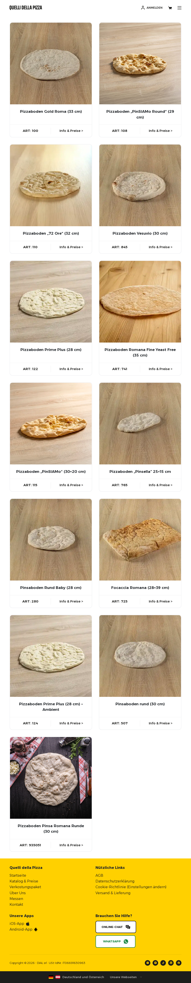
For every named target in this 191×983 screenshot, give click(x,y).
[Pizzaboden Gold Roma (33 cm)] (51, 63)
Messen (16, 899)
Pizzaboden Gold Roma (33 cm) (51, 111)
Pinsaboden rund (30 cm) (140, 704)
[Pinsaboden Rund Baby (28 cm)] (51, 540)
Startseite (18, 875)
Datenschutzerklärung (115, 881)
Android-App (21, 929)
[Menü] (179, 8)
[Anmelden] (152, 8)
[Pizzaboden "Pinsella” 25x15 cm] (140, 423)
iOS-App (17, 924)
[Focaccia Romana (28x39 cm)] (140, 540)
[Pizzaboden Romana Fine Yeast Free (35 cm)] (140, 302)
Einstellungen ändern (146, 887)
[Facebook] (178, 963)
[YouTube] (155, 963)
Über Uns (18, 893)
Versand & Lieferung (113, 893)
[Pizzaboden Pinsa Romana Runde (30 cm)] (51, 778)
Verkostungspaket (25, 887)
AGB (99, 875)
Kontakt (16, 904)
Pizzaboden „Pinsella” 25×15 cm (140, 471)
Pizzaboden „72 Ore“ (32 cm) (51, 233)
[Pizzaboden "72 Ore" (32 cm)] (51, 185)
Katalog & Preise (24, 881)
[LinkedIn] (171, 963)
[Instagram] (147, 963)
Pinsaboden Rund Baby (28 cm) (51, 587)
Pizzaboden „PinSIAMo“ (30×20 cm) (51, 471)
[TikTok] (163, 963)
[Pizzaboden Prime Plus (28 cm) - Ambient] (51, 656)
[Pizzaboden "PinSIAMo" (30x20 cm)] (51, 423)
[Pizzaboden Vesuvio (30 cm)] (140, 185)
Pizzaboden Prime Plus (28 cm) (51, 349)
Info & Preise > (71, 131)
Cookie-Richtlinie (111, 887)
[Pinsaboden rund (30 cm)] (140, 656)
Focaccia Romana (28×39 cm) (140, 587)
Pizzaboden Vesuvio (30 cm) (140, 233)
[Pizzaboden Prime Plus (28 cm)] (51, 302)
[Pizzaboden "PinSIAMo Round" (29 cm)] (140, 63)
